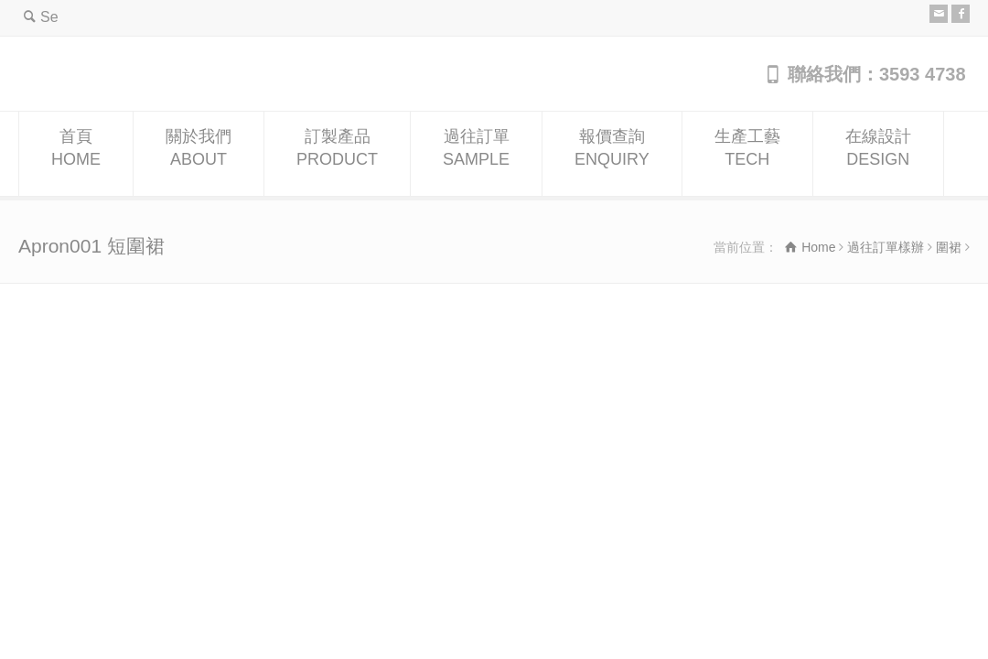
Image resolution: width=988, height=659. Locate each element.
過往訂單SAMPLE (476, 154)
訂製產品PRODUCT (337, 154)
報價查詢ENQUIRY (612, 154)
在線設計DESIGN (878, 154)
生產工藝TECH (747, 154)
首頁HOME (76, 154)
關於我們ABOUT (198, 154)
